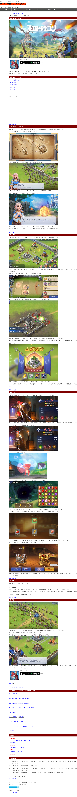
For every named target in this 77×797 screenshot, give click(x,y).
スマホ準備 (28, 9)
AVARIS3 (11, 730)
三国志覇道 (21, 717)
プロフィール (12, 778)
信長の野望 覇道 (13, 717)
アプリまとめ (17, 9)
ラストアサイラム (13, 693)
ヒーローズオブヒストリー (28, 707)
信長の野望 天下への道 (15, 707)
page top (11, 683)
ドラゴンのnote (13, 792)
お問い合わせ (51, 9)
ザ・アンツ (20, 721)
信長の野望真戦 (13, 698)
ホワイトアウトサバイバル (28, 726)
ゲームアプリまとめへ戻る (16, 687)
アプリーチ (57, 62)
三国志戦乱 (12, 712)
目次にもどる (12, 124)
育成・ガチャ (13, 84)
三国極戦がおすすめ (15, 742)
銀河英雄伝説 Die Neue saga (16, 703)
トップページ (5, 9)
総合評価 (12, 89)
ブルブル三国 (12, 721)
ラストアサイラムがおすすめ (17, 747)
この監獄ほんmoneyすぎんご (25, 698)
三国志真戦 (27, 703)
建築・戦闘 (13, 82)
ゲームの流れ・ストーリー (17, 80)
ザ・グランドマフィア (15, 726)
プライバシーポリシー (40, 9)
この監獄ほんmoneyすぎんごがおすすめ (20, 740)
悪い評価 (12, 87)
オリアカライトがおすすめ (16, 751)
